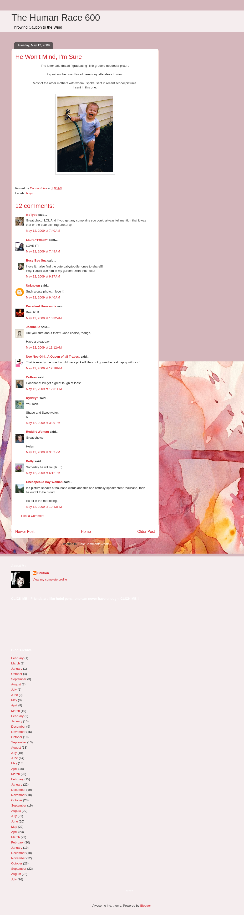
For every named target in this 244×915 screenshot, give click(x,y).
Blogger (145, 905)
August (16, 684)
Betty (30, 461)
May (14, 700)
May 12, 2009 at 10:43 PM (44, 507)
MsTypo (31, 214)
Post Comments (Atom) (94, 544)
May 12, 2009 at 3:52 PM (43, 452)
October (16, 674)
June (14, 695)
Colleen (31, 377)
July (14, 689)
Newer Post (25, 531)
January (16, 668)
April (14, 705)
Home (86, 531)
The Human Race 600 (55, 18)
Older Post (146, 531)
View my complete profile (50, 579)
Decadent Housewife (41, 306)
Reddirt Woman (37, 431)
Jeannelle (33, 327)
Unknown (33, 285)
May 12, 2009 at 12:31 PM (44, 389)
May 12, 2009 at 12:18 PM (44, 368)
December (18, 726)
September (18, 679)
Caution (43, 573)
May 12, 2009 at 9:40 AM (43, 297)
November (18, 732)
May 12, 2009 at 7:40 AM (43, 230)
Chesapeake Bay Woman (44, 482)
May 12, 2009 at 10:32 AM (44, 318)
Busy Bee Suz (36, 260)
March (15, 663)
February (17, 658)
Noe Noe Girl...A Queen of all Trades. (53, 356)
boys (29, 193)
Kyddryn (32, 398)
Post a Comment (32, 516)
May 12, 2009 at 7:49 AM (43, 251)
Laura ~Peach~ (37, 240)
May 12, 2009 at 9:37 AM (43, 276)
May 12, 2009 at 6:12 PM (43, 473)
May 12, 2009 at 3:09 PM (43, 423)
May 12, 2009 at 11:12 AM (44, 347)
